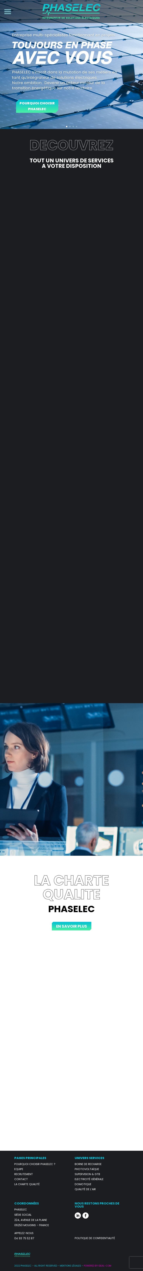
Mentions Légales (70, 1265)
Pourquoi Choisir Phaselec (37, 106)
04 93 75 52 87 (24, 1238)
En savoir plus (71, 926)
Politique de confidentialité (95, 1238)
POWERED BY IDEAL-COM (97, 1265)
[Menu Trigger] (6, 11)
